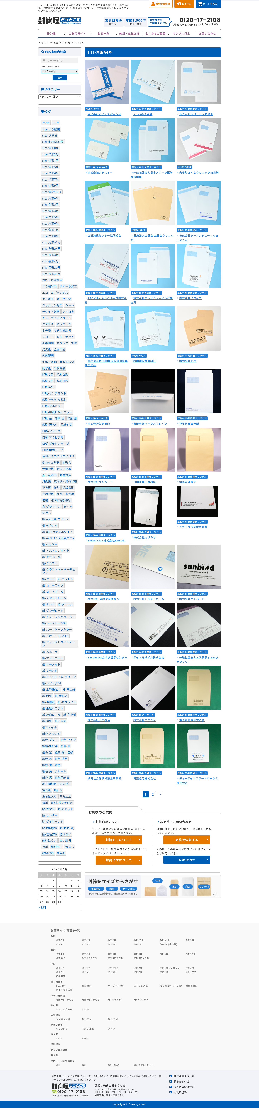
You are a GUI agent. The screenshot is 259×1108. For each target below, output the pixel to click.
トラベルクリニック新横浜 (196, 114)
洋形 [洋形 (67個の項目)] (57, 487)
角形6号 (112, 944)
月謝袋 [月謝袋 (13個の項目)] (46, 481)
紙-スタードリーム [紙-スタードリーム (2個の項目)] (54, 598)
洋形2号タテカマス (170, 967)
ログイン (186, 4)
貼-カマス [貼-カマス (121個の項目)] (48, 809)
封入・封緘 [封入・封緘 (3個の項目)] (64, 469)
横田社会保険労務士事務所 (104, 778)
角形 (53, 936)
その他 (85, 1009)
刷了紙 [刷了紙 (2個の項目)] (46, 368)
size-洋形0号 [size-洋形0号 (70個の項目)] (50, 148)
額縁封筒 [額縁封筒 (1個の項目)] (48, 853)
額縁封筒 (61, 975)
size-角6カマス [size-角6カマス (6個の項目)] (52, 192)
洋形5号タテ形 (141, 958)
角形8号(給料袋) (168, 944)
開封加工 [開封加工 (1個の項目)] (56, 846)
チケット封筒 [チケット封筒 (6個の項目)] (51, 311)
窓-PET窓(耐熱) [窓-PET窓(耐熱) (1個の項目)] (61, 500)
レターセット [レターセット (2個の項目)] (65, 336)
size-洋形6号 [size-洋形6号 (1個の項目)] (50, 173)
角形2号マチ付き (91, 999)
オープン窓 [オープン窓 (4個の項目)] (64, 299)
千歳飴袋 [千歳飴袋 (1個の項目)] (59, 368)
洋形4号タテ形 (115, 958)
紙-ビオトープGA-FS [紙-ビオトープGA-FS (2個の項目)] (55, 636)
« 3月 (42, 907)
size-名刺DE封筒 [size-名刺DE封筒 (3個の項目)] (53, 141)
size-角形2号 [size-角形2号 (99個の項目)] (50, 204)
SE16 (85, 1038)
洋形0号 (60, 967)
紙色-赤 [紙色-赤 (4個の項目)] (47, 759)
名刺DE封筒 (88, 1028)
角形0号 (60, 940)
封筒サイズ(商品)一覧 (65, 930)
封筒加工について (119, 840)
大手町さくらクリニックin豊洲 (199, 172)
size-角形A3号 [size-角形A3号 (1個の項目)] (51, 242)
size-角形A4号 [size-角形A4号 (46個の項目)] (51, 248)
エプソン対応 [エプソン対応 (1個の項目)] (59, 292)
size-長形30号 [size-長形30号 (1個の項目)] (51, 267)
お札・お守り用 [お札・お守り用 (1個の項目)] (52, 280)
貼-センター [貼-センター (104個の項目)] (50, 815)
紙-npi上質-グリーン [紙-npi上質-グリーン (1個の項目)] (55, 519)
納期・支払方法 (129, 33)
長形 (53, 949)
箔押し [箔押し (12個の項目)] (46, 513)
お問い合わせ (207, 33)
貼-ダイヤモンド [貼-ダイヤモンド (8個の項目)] (52, 821)
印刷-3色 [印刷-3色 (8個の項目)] (47, 380)
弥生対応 (86, 985)
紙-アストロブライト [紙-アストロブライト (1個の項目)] (55, 550)
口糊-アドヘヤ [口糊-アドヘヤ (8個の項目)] (51, 431)
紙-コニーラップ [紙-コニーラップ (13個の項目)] (52, 585)
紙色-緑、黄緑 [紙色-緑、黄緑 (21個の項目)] (64, 752)
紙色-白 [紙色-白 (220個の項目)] (65, 746)
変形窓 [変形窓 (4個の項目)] (66, 462)
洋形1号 (86, 967)
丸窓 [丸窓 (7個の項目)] (74, 343)
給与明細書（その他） (171, 985)
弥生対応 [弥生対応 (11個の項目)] (65, 475)
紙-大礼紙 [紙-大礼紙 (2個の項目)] (61, 696)
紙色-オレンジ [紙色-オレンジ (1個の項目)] (51, 733)
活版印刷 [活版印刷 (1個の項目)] (68, 487)
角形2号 (112, 940)
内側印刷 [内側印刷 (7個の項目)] (48, 355)
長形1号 (60, 954)
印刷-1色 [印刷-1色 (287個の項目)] (47, 374)
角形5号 (86, 944)
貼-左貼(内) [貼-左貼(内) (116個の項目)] (49, 834)
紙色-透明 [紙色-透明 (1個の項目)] (61, 759)
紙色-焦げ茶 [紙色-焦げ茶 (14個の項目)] (50, 746)
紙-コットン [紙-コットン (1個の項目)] (65, 579)
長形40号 (61, 958)
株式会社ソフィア (190, 298)
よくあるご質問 (155, 33)
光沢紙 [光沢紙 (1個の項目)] (46, 349)
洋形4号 (60, 971)
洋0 (58, 1064)
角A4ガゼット (141, 999)
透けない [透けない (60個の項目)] (65, 834)
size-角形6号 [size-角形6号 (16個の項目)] (50, 223)
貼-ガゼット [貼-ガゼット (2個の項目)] (65, 809)
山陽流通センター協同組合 (104, 235)
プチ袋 (111, 1028)
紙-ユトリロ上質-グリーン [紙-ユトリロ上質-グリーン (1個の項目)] (59, 677)
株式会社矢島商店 (98, 423)
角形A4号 (165, 940)
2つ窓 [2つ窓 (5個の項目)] (46, 122)
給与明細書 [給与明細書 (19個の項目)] (62, 777)
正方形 (54, 1034)
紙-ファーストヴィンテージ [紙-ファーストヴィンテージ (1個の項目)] (58, 643)
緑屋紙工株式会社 (115, 1095)
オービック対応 (116, 985)
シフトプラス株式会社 (193, 527)
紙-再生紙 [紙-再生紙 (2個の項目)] (69, 689)
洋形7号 (138, 971)
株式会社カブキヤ (144, 537)
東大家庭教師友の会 (192, 720)
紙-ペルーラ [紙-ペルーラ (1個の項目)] (50, 651)
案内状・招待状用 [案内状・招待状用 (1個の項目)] (65, 481)
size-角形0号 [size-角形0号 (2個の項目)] (50, 198)
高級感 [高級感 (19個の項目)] (61, 853)
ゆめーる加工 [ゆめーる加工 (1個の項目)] (68, 286)
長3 (84, 1064)
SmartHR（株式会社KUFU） (106, 540)
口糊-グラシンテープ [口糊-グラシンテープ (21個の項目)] (55, 443)
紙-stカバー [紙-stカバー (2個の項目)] (49, 544)
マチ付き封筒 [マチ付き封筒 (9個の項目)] (62, 330)
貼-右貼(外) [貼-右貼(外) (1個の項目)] (67, 828)
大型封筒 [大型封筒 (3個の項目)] (48, 469)
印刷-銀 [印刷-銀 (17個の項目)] (72, 418)
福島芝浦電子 (187, 482)
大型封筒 (55, 1014)
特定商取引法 (181, 1081)
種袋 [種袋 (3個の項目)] (45, 500)
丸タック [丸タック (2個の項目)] (62, 343)
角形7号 (138, 944)
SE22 (59, 1038)
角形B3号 (113, 1018)
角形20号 (139, 940)
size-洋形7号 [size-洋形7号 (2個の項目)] (50, 179)
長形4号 (138, 954)
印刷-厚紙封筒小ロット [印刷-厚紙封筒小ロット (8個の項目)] (57, 412)
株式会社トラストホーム (148, 599)
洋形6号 (112, 971)
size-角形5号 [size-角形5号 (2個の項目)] (50, 217)
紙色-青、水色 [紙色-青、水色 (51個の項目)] (51, 765)
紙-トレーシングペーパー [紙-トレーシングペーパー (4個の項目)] (58, 617)
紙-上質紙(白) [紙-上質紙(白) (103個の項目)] (51, 689)
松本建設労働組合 (144, 361)
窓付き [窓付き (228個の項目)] (67, 506)
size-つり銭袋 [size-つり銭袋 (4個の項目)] (51, 129)
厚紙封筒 (55, 1043)
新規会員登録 (163, 3)
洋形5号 (86, 971)
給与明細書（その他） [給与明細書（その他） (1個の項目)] (56, 784)
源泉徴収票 (191, 985)
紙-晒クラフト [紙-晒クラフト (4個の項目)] (67, 702)
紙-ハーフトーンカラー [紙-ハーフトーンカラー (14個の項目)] (57, 629)
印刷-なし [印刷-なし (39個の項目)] (48, 387)
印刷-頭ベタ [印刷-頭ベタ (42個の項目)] (50, 424)
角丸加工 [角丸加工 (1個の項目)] (65, 796)
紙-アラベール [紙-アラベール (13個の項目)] (51, 557)
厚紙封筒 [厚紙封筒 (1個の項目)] (66, 424)
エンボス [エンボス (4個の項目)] (48, 299)
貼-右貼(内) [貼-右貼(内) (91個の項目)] (49, 828)
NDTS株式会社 (142, 114)
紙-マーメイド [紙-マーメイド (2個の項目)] (51, 664)
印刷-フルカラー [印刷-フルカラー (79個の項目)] (52, 406)
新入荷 (54, 1055)
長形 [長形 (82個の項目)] (45, 846)
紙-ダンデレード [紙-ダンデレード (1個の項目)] (52, 610)
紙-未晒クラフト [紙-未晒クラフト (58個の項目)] (52, 708)
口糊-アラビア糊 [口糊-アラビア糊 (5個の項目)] (52, 437)
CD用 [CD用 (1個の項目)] (56, 122)
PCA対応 (61, 985)
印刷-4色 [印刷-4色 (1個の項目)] (62, 380)
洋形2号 (138, 967)
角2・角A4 (113, 1064)
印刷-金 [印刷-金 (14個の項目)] (59, 418)
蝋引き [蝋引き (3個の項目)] (58, 790)
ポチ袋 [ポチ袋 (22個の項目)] (46, 330)
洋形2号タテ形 (89, 958)
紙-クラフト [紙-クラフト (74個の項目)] (50, 563)
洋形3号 (190, 967)
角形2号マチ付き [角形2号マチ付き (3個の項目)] (62, 803)
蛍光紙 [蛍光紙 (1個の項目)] (46, 790)
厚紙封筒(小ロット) (144, 1064)
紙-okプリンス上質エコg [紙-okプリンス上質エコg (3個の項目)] (58, 538)
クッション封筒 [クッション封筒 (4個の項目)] (52, 305)
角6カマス (191, 971)
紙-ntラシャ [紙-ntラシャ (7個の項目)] (50, 525)
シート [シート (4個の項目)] (69, 305)
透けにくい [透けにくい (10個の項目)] (49, 840)
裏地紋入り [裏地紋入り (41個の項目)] (49, 796)
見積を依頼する (186, 840)
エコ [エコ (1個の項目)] (45, 292)
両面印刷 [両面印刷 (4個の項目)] (48, 343)
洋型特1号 (113, 967)
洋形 (53, 963)
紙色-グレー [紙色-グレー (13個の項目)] (50, 740)
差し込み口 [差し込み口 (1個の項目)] (49, 475)
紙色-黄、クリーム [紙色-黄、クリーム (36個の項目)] (54, 771)
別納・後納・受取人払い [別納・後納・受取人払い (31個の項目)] (58, 362)
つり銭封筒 (62, 1028)
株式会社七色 (187, 361)
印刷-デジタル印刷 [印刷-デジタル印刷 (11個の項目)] (54, 399)
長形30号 (191, 954)
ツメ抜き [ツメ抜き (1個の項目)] (68, 311)
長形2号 (86, 954)
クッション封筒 (59, 1049)
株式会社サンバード (100, 482)
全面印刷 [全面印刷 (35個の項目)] (59, 349)
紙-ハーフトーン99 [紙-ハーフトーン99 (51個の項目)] (54, 623)
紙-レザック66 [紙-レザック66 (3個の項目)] (51, 683)
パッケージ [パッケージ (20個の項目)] (64, 324)
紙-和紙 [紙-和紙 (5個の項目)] (47, 696)
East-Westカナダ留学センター (107, 657)
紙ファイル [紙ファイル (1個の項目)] (49, 727)
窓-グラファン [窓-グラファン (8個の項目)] (51, 506)
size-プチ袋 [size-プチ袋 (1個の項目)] (49, 135)
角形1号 (86, 940)
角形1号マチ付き (65, 999)
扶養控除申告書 (64, 989)
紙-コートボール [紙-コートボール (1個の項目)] (52, 591)
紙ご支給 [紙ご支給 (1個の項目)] (60, 721)
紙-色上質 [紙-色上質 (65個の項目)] (69, 714)
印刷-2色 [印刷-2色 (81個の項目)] (62, 374)
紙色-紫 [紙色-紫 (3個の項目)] (47, 752)
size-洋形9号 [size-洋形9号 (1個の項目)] (50, 185)
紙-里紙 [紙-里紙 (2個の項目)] (47, 721)
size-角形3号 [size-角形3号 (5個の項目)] (50, 211)
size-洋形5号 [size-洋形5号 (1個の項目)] (50, 167)
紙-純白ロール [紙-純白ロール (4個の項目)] (51, 714)
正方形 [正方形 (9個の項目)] (46, 487)
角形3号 (190, 940)
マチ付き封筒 (58, 995)
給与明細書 (57, 981)
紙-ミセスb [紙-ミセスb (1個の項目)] (49, 670)
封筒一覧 (103, 33)
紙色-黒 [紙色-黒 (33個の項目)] (47, 777)
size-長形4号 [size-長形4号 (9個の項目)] (50, 261)
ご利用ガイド (77, 33)
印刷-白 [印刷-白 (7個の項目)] (47, 418)
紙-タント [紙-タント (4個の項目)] (48, 604)
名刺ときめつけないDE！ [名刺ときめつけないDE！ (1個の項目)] (58, 456)
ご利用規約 (180, 1092)
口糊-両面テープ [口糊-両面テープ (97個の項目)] (52, 450)
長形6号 (164, 954)
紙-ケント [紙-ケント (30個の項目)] (48, 579)
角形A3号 (87, 1018)
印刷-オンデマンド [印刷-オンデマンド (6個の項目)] (54, 393)
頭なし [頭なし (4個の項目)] (69, 846)
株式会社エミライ (144, 720)
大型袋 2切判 (63, 1018)
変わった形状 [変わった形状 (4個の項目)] (51, 462)
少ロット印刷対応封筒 (63, 1060)
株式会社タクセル (184, 1076)
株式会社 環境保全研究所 (103, 599)
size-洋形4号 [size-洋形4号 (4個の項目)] (50, 160)
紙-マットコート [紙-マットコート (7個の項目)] (52, 658)
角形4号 (60, 944)
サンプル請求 (181, 33)
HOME (51, 33)
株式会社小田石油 (98, 720)
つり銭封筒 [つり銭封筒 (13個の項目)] (49, 286)
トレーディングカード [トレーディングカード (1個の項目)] (56, 318)
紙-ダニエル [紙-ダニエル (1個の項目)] (65, 604)
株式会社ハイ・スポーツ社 (104, 114)
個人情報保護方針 (184, 1087)
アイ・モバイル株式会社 (148, 657)
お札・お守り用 (64, 1009)
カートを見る (210, 4)
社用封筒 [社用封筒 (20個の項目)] (48, 494)
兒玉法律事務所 (189, 423)
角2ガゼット (114, 999)
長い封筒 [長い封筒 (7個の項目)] (65, 840)
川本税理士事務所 (144, 482)
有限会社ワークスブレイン (150, 423)
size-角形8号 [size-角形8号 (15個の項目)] (50, 236)
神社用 (54, 1005)
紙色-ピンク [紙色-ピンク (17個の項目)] (68, 740)
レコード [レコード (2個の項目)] (48, 336)
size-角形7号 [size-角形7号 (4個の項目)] (50, 230)
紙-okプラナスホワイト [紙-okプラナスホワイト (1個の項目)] (57, 532)
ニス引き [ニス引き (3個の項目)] (48, 324)
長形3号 (112, 954)
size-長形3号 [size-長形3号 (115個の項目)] (50, 255)
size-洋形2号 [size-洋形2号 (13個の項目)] (50, 154)
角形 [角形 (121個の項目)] (45, 803)
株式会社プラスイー (100, 172)
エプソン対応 (141, 985)
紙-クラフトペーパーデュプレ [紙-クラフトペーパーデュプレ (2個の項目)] (58, 571)
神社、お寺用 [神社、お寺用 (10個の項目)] (65, 494)
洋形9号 (164, 971)
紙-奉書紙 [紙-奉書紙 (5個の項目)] (48, 702)
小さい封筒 (57, 1024)
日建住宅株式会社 (144, 778)
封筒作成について (119, 860)
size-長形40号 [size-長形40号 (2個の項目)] (51, 274)
